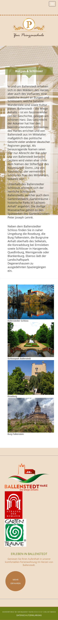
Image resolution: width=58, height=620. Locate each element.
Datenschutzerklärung (29, 615)
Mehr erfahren (16, 581)
